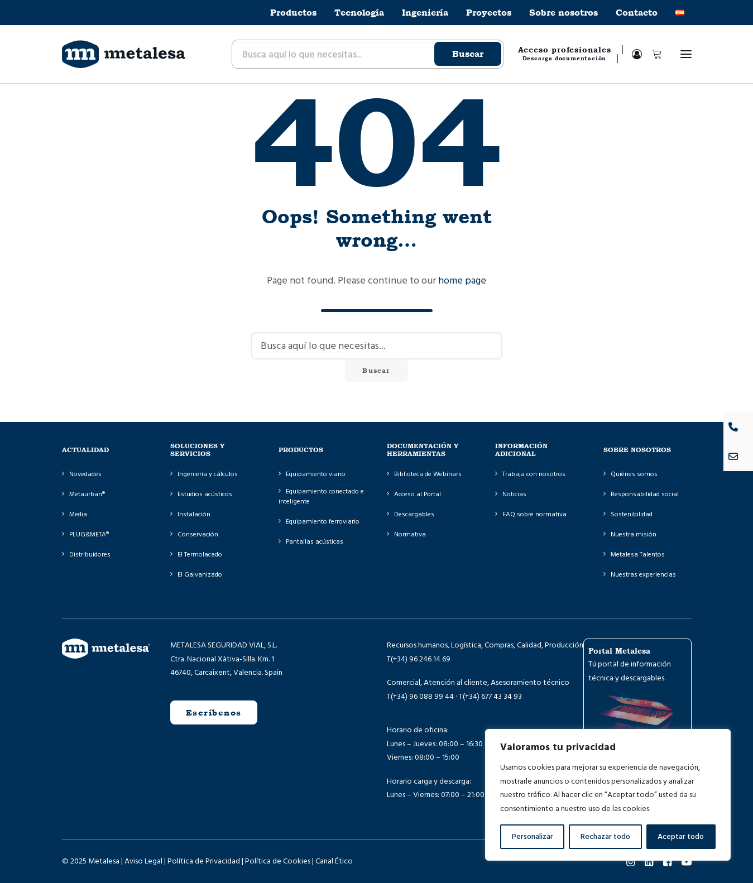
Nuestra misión (633, 534)
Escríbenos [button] (214, 712)
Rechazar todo (605, 836)
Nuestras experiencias (643, 574)
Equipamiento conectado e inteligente (321, 496)
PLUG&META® (89, 534)
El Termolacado (200, 554)
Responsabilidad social (645, 494)
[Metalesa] (123, 54)
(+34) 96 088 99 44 (422, 696)
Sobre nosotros (563, 12)
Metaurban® (87, 494)
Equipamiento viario (316, 474)
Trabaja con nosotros (533, 474)
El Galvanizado (200, 574)
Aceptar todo (681, 836)
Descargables (414, 514)
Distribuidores (90, 554)
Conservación (198, 534)
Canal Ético (334, 861)
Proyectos (488, 12)
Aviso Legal (143, 861)
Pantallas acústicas (314, 541)
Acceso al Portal (417, 494)
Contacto (637, 12)
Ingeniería (425, 12)
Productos (293, 12)
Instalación (194, 514)
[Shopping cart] (652, 54)
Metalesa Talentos (638, 554)
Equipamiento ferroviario (322, 521)
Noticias (514, 494)
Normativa (410, 534)
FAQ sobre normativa (534, 514)
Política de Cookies (277, 861)
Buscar (467, 54)
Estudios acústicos (205, 494)
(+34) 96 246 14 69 (420, 659)
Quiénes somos (634, 474)
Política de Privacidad (203, 861)
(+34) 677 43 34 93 (492, 696)
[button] (686, 54)
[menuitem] (297, 13)
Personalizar (532, 836)
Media (78, 514)
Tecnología (359, 12)
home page (462, 280)
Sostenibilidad (632, 514)
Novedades (85, 474)
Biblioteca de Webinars (428, 474)
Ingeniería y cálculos (208, 474)
